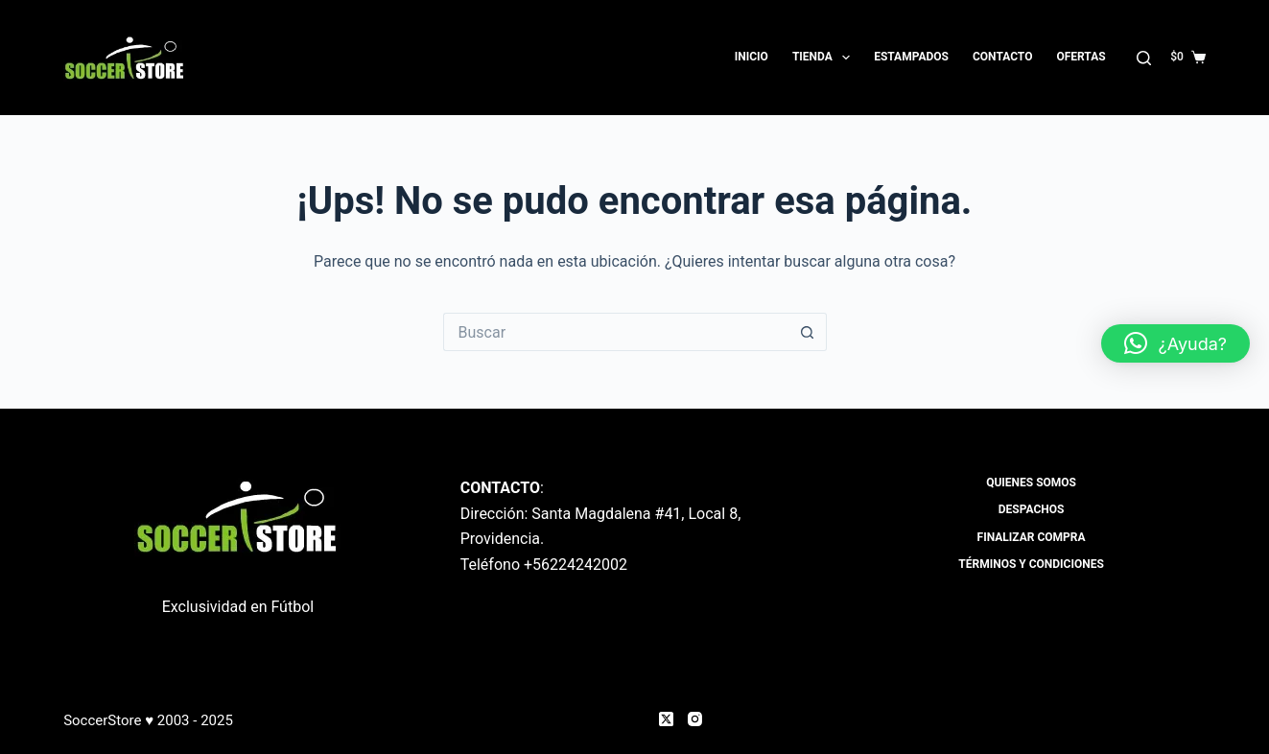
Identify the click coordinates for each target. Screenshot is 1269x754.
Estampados (911, 56)
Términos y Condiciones (1031, 564)
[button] (1176, 343)
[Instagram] (695, 719)
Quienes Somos (1031, 482)
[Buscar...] (615, 332)
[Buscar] (1144, 58)
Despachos (1032, 509)
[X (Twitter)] (666, 719)
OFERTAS (1080, 56)
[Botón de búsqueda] (807, 332)
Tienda (825, 57)
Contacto (1002, 56)
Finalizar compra (1031, 537)
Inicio (751, 56)
